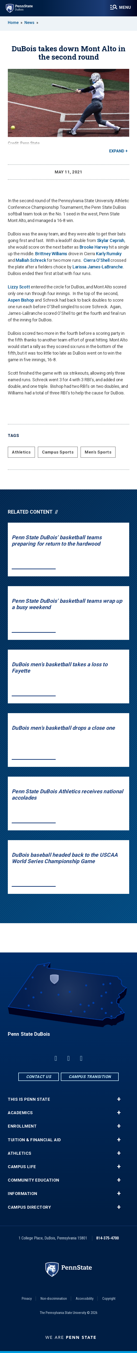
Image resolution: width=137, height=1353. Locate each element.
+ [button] (119, 1099)
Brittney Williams (51, 253)
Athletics (21, 452)
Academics (20, 1112)
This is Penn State (29, 1099)
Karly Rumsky (109, 253)
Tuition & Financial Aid (34, 1140)
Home (13, 22)
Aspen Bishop (21, 300)
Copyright (109, 1298)
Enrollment (22, 1126)
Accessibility (85, 1298)
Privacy (27, 1298)
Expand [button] (116, 151)
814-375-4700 (107, 1238)
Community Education (33, 1180)
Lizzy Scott (19, 286)
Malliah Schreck (31, 260)
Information (22, 1193)
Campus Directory (29, 1207)
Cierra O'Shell (97, 260)
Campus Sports (58, 452)
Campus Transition (90, 1076)
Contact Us (38, 1076)
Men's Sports (98, 452)
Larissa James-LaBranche (98, 266)
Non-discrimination (54, 1298)
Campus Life (22, 1166)
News (29, 22)
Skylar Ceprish (111, 240)
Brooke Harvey (94, 247)
